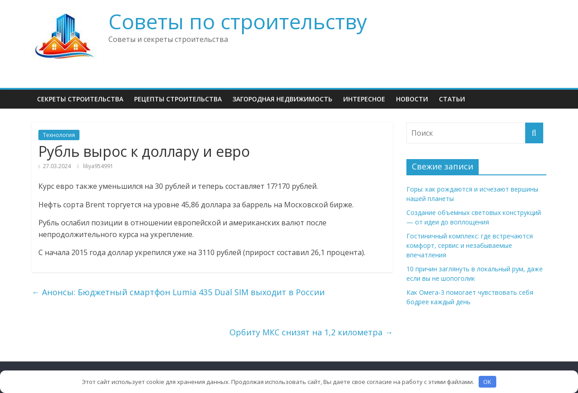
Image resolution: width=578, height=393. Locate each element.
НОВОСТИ (412, 99)
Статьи (452, 99)
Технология (59, 135)
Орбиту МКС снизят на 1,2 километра (311, 332)
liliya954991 (98, 166)
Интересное (364, 99)
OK (487, 382)
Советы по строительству (237, 21)
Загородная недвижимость (282, 99)
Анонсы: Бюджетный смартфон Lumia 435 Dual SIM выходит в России (178, 292)
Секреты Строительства (80, 99)
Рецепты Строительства (178, 99)
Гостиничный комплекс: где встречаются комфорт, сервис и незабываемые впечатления (469, 245)
